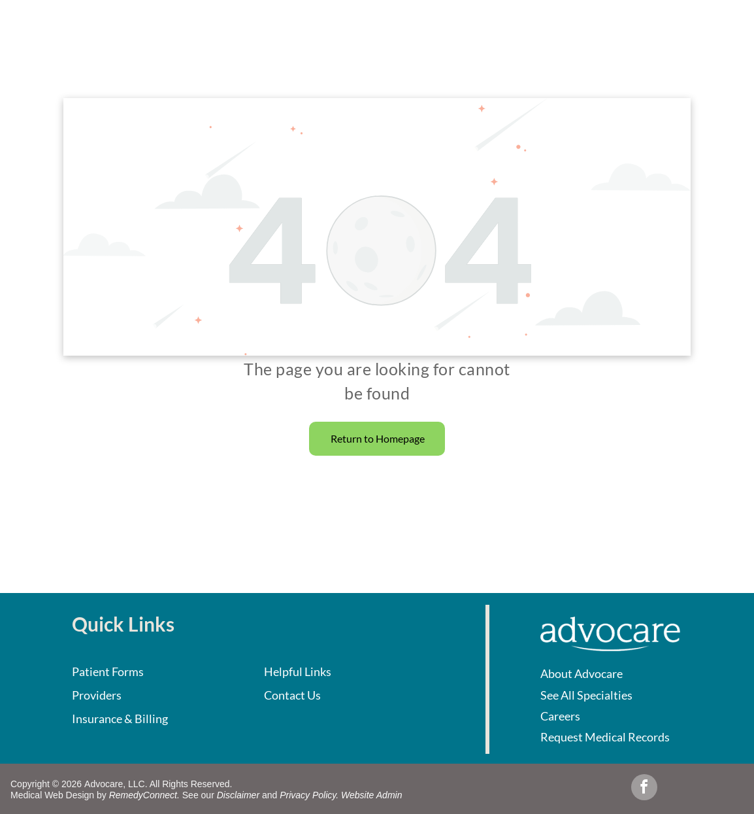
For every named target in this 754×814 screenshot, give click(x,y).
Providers (97, 695)
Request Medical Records (605, 737)
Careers (560, 716)
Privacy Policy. (309, 795)
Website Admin (371, 795)
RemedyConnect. (144, 795)
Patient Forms (108, 671)
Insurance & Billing (120, 718)
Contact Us (292, 695)
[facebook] (644, 789)
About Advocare (581, 673)
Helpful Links (297, 671)
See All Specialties (586, 695)
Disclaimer (238, 795)
